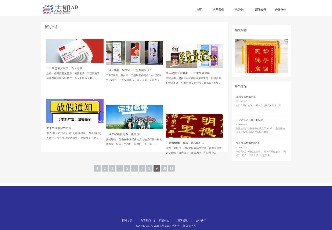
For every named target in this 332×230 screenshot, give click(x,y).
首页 (199, 9)
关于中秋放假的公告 (58, 140)
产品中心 (240, 9)
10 (164, 173)
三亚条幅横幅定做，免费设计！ (125, 149)
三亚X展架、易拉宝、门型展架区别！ (129, 78)
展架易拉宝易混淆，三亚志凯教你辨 (188, 83)
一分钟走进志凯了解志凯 (250, 126)
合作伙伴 (280, 9)
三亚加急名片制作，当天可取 (64, 75)
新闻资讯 (260, 9)
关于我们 (218, 9)
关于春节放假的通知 (247, 149)
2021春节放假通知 (246, 103)
